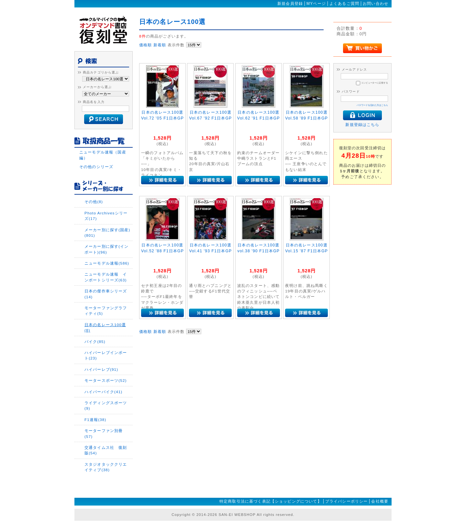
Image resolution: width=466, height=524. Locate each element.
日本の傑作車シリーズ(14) (105, 294)
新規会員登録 (290, 3)
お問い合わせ (375, 3)
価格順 (145, 45)
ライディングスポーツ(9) (105, 405)
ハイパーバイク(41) (103, 392)
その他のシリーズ (96, 167)
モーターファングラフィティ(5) (105, 310)
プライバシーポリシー (346, 501)
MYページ (316, 3)
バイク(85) (94, 341)
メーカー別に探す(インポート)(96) (106, 249)
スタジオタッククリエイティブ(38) (105, 467)
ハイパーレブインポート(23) (105, 355)
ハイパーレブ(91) (101, 369)
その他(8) (93, 201)
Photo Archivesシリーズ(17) (106, 216)
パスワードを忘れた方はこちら (372, 105)
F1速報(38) (95, 419)
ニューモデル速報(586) (106, 263)
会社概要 (379, 501)
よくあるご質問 (344, 3)
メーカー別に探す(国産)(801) (107, 232)
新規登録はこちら (362, 124)
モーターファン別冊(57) (103, 433)
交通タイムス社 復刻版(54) (105, 450)
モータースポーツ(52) (105, 380)
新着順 (159, 45)
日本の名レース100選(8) (105, 327)
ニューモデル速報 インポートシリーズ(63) (105, 277)
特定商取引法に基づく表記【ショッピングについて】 (270, 501)
